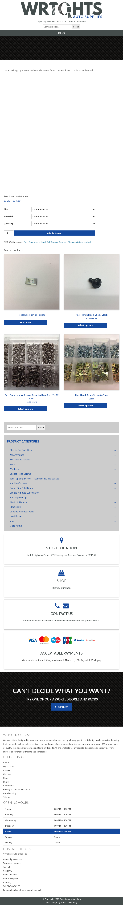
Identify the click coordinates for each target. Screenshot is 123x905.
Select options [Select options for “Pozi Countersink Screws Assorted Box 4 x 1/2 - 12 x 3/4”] (25, 408)
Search (76, 26)
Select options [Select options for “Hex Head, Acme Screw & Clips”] (85, 405)
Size (6, 209)
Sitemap (7, 797)
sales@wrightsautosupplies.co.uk (25, 890)
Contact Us (61, 21)
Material (8, 216)
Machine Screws (18, 483)
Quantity (8, 223)
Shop (5, 777)
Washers (14, 469)
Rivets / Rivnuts (18, 502)
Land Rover (16, 516)
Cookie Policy (9, 793)
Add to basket (54, 233)
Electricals (15, 506)
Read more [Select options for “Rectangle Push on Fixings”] (25, 322)
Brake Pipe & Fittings (21, 488)
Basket (6, 770)
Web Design (51, 902)
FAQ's (39, 21)
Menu (61, 32)
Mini (12, 521)
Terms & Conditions (77, 21)
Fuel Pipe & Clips (19, 497)
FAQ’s (6, 781)
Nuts (12, 464)
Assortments (17, 454)
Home (6, 70)
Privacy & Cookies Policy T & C (17, 789)
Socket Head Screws (20, 473)
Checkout (7, 774)
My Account (49, 21)
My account (8, 766)
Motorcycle (16, 525)
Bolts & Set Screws (20, 459)
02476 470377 (13, 886)
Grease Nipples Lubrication (24, 492)
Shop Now (61, 706)
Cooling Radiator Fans (22, 511)
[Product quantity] (9, 232)
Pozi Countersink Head (61, 70)
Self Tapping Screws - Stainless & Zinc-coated (30, 70)
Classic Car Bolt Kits (21, 450)
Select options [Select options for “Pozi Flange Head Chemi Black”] (85, 325)
